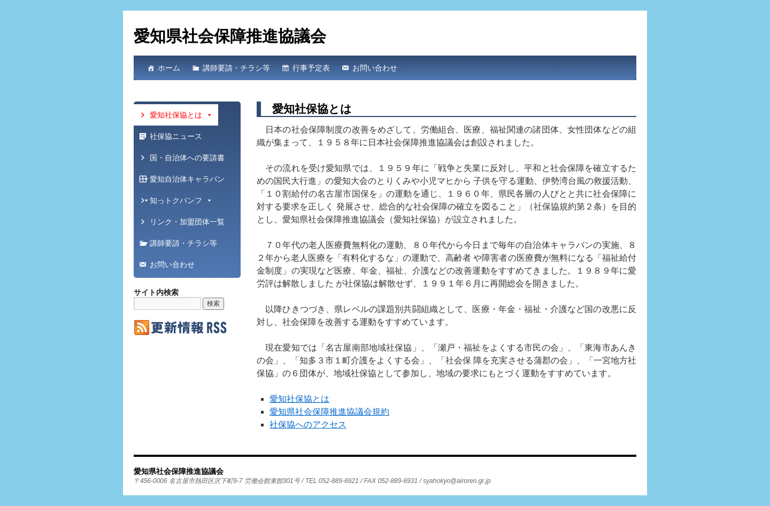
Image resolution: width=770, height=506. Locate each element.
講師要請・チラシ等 (236, 68)
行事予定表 (311, 68)
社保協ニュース (176, 136)
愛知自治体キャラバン (183, 182)
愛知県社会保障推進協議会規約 (329, 411)
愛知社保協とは (299, 398)
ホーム (169, 68)
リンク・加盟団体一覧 (183, 224)
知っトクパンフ (181, 200)
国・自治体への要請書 (183, 160)
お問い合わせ (374, 68)
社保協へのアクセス (308, 424)
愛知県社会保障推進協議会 (230, 36)
